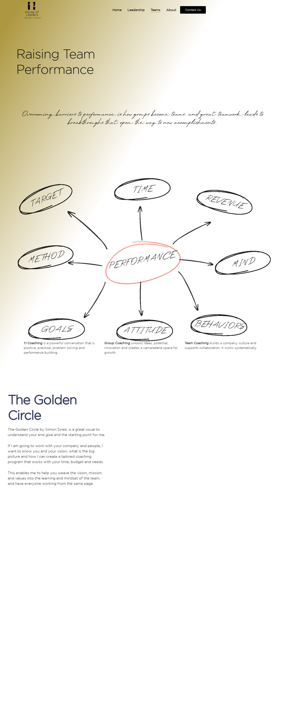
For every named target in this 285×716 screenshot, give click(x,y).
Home (112, 10)
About (166, 10)
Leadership (131, 10)
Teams (151, 10)
